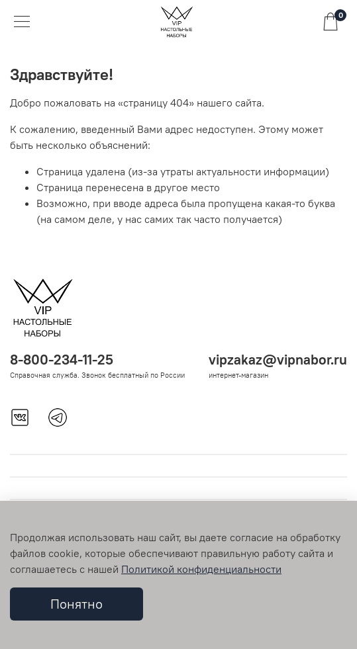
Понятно (76, 603)
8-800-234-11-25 (61, 359)
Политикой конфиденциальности (201, 569)
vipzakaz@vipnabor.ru (278, 359)
